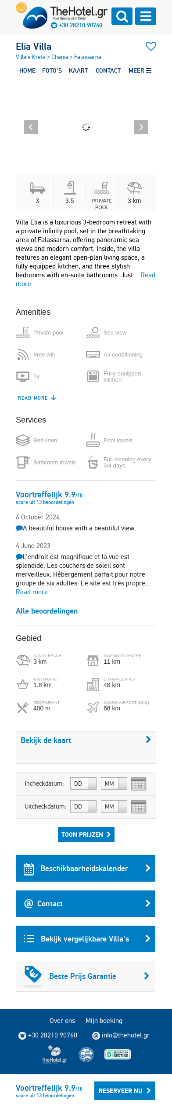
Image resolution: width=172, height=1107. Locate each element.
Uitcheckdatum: (45, 806)
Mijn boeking (104, 1020)
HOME (27, 70)
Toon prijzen (86, 835)
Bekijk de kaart (86, 740)
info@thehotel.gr (121, 1035)
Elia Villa (33, 46)
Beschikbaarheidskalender (87, 868)
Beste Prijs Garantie (86, 976)
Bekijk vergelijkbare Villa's (87, 939)
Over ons (62, 1020)
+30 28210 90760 (80, 25)
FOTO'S (52, 70)
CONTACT (108, 70)
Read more (32, 592)
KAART (78, 70)
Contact (87, 903)
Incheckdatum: (44, 783)
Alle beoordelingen (47, 611)
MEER (140, 70)
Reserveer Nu (125, 1091)
